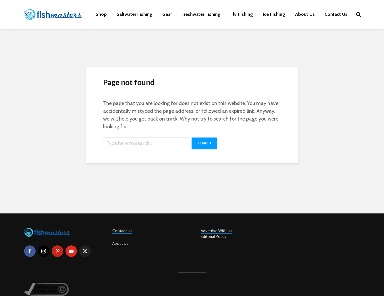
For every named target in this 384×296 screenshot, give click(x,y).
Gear (167, 14)
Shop (101, 14)
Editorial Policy (213, 236)
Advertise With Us (216, 230)
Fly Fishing (241, 14)
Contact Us (336, 14)
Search (204, 143)
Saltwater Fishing (135, 14)
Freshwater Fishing (201, 14)
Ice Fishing (274, 14)
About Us (305, 14)
